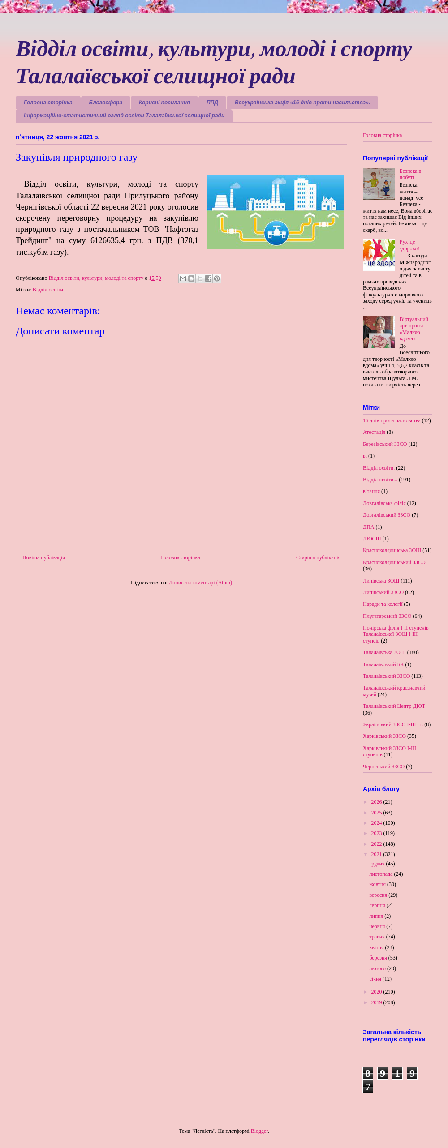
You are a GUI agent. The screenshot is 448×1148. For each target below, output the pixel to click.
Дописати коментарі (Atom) (200, 582)
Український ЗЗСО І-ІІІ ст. (393, 724)
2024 (377, 823)
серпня (377, 905)
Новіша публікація (43, 557)
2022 (377, 844)
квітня (377, 947)
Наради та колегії (383, 604)
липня (376, 916)
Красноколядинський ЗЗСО (394, 562)
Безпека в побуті (411, 174)
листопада (381, 874)
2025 (377, 813)
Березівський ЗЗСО (385, 444)
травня (377, 937)
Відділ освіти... (50, 290)
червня (377, 926)
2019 (377, 1002)
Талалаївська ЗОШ (384, 652)
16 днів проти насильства (392, 420)
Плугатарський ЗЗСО (387, 616)
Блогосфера (106, 102)
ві (365, 456)
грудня (377, 864)
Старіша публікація (318, 557)
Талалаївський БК (383, 664)
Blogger (259, 1131)
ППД (212, 102)
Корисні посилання (164, 102)
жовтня (378, 884)
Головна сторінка (48, 102)
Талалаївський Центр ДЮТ (394, 706)
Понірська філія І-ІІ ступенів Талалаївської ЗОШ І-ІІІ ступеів (396, 634)
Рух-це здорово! (409, 245)
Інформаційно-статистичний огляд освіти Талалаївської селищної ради (124, 115)
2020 (377, 992)
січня (376, 979)
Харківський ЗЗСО (384, 736)
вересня (378, 895)
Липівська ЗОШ (381, 581)
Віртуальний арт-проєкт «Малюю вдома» (414, 329)
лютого (378, 968)
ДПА (369, 527)
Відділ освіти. (379, 468)
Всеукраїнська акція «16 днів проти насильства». (302, 102)
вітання (371, 491)
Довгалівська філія (384, 503)
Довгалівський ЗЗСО (386, 515)
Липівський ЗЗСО (383, 592)
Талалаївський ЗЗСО (386, 676)
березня (378, 958)
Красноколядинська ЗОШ (392, 550)
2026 (377, 802)
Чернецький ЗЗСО (384, 766)
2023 (377, 833)
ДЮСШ (372, 538)
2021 (377, 854)
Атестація (374, 432)
